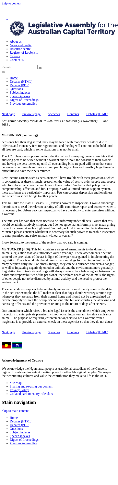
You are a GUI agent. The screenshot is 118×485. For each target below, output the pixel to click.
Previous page (31, 114)
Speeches (54, 114)
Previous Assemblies (23, 103)
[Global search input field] (20, 67)
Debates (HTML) (21, 81)
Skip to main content (15, 410)
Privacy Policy (19, 390)
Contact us (17, 60)
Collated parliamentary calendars (31, 393)
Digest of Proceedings (24, 100)
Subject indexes (20, 92)
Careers (15, 56)
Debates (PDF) (19, 85)
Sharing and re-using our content (31, 386)
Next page (8, 114)
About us (16, 41)
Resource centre (20, 49)
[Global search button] (40, 68)
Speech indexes (20, 96)
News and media (21, 45)
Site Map (16, 382)
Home (14, 78)
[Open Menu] (3, 72)
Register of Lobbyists (24, 52)
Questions (16, 89)
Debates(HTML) (97, 114)
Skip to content (11, 3)
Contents (73, 114)
